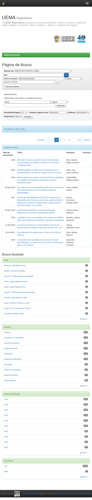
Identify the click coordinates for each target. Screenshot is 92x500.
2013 (6, 426)
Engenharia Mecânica (13, 359)
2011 (6, 442)
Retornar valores (12, 87)
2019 (6, 399)
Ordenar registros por (38, 112)
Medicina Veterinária (12, 370)
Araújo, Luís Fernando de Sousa (17, 308)
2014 (6, 437)
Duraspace (61, 494)
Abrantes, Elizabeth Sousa (15, 265)
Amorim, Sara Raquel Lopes (15, 298)
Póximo (87, 140)
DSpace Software (30, 494)
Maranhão (8, 354)
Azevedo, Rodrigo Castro (14, 314)
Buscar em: (9, 71)
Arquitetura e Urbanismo (14, 338)
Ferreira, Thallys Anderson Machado (18, 276)
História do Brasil (11, 375)
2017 (6, 410)
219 (79, 140)
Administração (10, 380)
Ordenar (71, 112)
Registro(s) (9, 116)
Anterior (41, 140)
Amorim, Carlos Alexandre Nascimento (19, 292)
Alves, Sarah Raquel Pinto (14, 287)
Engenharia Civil (10, 348)
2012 (6, 431)
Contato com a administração (79, 494)
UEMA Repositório (12, 55)
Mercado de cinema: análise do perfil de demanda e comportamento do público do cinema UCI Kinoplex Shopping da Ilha (38, 162)
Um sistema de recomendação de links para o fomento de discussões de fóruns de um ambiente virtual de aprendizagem (40, 190)
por (5, 75)
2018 (6, 405)
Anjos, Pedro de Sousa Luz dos (17, 303)
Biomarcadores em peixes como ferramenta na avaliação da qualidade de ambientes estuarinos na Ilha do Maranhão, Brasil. (40, 180)
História (7, 332)
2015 (6, 421)
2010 (6, 447)
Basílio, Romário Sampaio (14, 271)
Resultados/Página (12, 112)
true (5, 466)
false (6, 471)
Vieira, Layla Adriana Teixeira (15, 282)
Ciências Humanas (11, 343)
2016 (6, 415)
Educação (8, 364)
